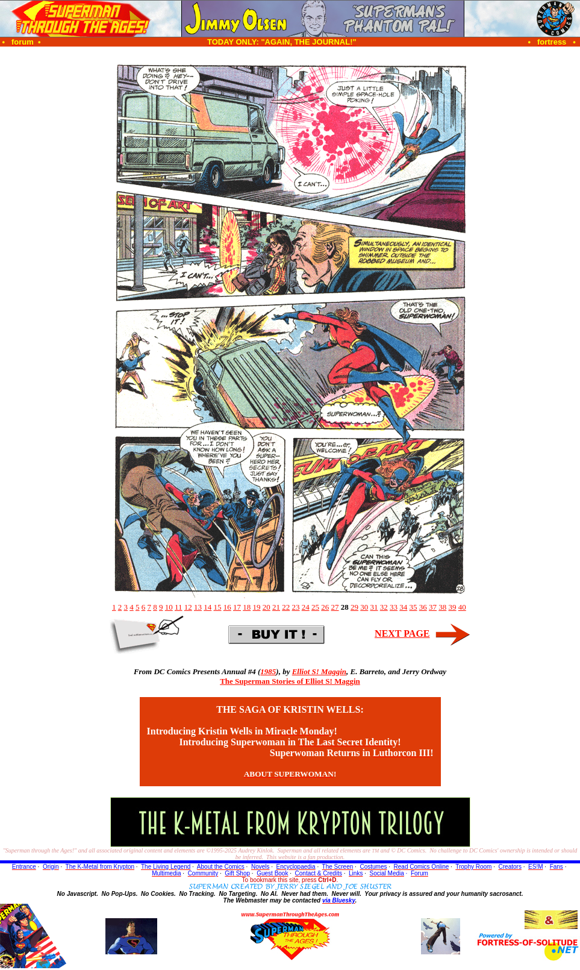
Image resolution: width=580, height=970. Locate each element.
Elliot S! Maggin (319, 671)
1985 (268, 671)
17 (237, 607)
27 (335, 607)
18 (247, 607)
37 (433, 607)
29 (354, 607)
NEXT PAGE (402, 633)
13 (198, 607)
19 (257, 607)
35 (413, 607)
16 (227, 607)
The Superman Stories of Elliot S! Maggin (290, 681)
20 (266, 607)
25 (315, 607)
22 (286, 607)
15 (218, 607)
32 (384, 607)
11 (178, 607)
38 (442, 607)
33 (394, 607)
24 (306, 607)
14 (207, 607)
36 (423, 607)
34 (403, 607)
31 (374, 607)
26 (325, 607)
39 (453, 607)
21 (276, 607)
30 (364, 607)
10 (169, 607)
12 (188, 607)
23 (296, 607)
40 (462, 607)
